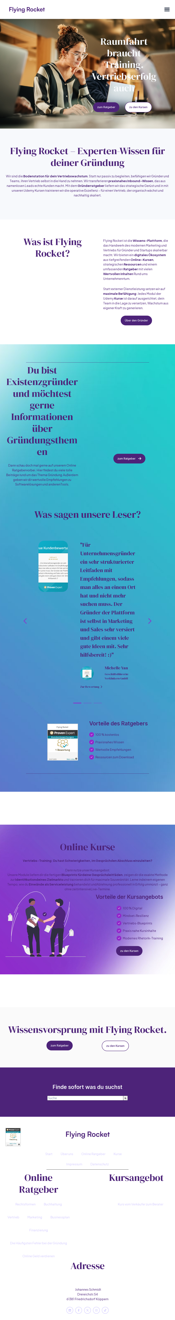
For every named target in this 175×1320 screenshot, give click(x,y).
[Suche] (125, 1098)
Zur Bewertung (91, 687)
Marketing (34, 1217)
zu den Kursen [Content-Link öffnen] (138, 107)
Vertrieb (13, 1217)
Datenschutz (99, 1164)
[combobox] (85, 1098)
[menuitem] (49, 1154)
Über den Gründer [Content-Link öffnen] (136, 320)
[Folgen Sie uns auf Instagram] (96, 1310)
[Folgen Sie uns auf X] (87, 1310)
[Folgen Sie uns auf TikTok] (105, 1310)
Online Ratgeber (93, 1154)
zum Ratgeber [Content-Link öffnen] (106, 107)
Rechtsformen (25, 1204)
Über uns (67, 1154)
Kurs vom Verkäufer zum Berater (140, 1204)
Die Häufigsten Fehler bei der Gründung (38, 1243)
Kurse (118, 1154)
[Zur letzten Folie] (25, 621)
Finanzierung (38, 1230)
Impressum (74, 1164)
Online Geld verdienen (38, 1256)
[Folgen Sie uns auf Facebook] (78, 1310)
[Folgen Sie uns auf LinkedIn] (69, 1310)
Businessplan (60, 1217)
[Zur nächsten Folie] (149, 621)
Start (48, 1154)
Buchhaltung (53, 1204)
